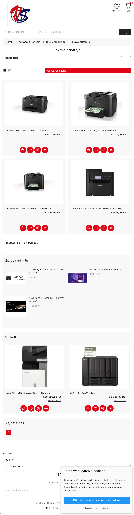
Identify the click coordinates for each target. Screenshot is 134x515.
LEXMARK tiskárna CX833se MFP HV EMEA (28, 393)
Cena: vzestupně (88, 71)
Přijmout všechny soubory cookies (96, 500)
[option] (67, 296)
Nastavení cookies (96, 508)
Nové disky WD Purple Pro (105, 269)
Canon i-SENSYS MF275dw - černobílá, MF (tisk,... (97, 208)
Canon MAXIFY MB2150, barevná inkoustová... (29, 130)
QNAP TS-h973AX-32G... (83, 393)
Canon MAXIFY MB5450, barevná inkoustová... (29, 208)
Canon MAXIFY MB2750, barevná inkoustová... (95, 130)
